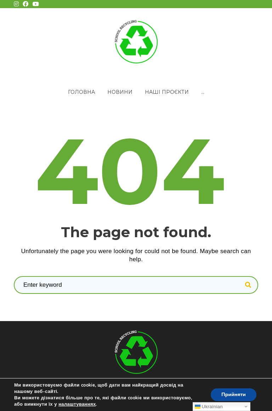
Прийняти (233, 394)
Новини (119, 92)
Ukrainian (209, 406)
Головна (81, 92)
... (202, 92)
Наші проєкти (167, 92)
